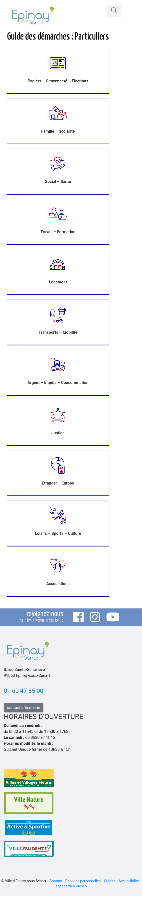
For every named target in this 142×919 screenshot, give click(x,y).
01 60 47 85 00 (23, 690)
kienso (81, 886)
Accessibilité (129, 881)
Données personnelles (83, 881)
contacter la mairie (23, 707)
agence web (65, 886)
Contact (55, 881)
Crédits (109, 881)
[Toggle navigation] (132, 9)
